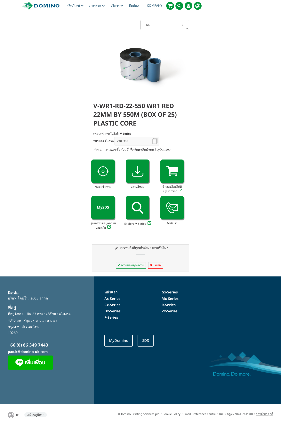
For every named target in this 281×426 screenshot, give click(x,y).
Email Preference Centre (199, 414)
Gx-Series (170, 292)
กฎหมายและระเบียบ (240, 414)
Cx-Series (112, 304)
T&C (221, 414)
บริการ (116, 5)
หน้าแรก (110, 292)
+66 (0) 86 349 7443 (28, 345)
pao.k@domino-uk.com (28, 351)
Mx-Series (170, 298)
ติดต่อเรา (135, 5)
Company (154, 5)
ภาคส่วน (97, 5)
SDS (145, 340)
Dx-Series (112, 311)
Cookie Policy (172, 414)
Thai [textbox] (163, 25)
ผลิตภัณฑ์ (75, 5)
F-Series (111, 317)
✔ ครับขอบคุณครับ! (130, 265)
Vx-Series (170, 311)
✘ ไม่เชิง (156, 265)
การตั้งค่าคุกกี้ (264, 414)
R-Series (169, 304)
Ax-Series (112, 298)
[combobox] (164, 25)
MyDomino (118, 340)
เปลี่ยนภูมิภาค (35, 415)
